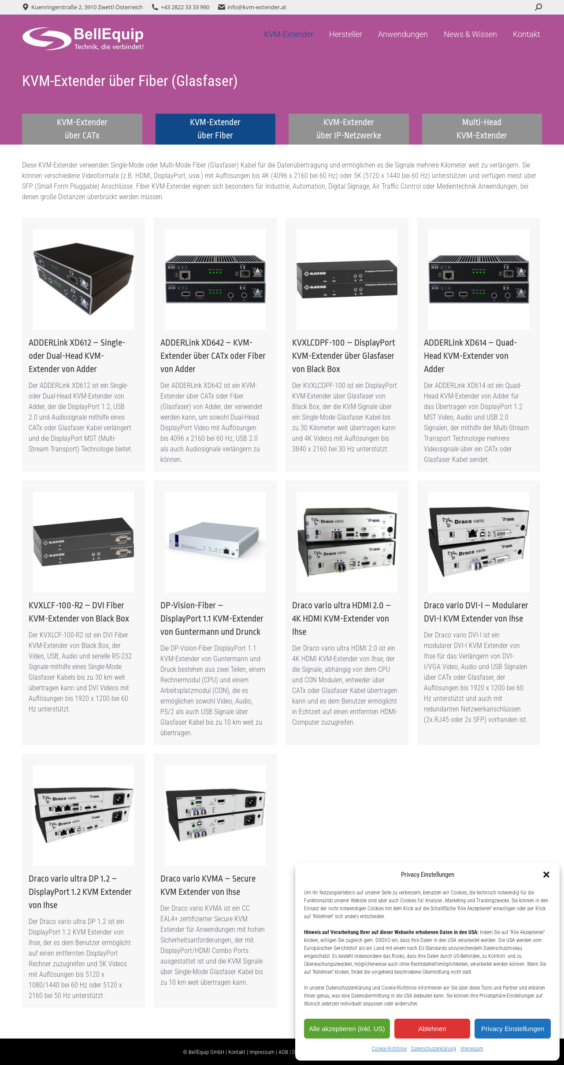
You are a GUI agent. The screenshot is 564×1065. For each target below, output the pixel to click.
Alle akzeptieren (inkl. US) (347, 1028)
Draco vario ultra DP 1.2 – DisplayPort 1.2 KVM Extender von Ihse (80, 892)
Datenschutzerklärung (433, 1049)
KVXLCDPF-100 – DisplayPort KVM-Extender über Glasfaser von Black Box (343, 356)
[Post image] (83, 279)
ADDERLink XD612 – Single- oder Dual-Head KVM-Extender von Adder (77, 356)
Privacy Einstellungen (512, 1028)
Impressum (471, 1049)
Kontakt (236, 1052)
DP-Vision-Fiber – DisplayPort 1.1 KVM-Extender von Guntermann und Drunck (211, 618)
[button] (546, 874)
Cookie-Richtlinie (389, 1049)
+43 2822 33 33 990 (185, 7)
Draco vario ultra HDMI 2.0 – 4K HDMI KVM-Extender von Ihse (341, 618)
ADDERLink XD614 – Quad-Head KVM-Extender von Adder (470, 356)
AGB (283, 1052)
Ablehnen (432, 1028)
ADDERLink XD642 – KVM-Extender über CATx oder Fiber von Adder (213, 356)
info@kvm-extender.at (256, 7)
